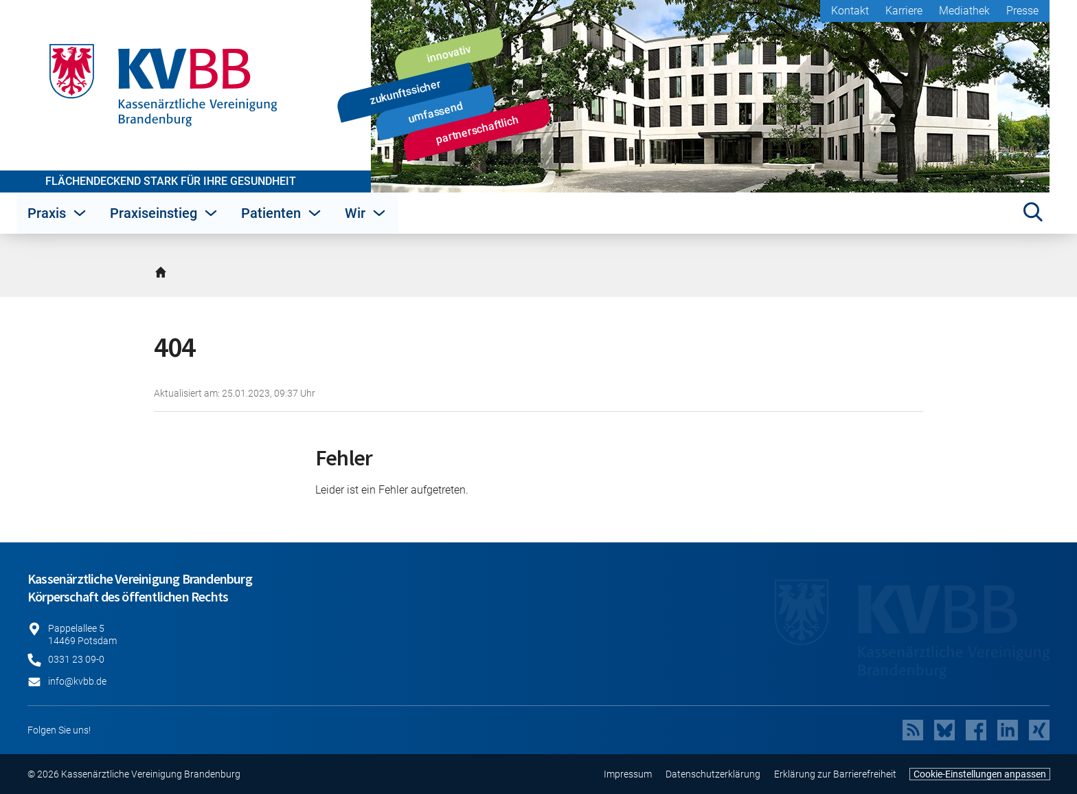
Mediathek (964, 10)
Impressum (628, 774)
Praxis (57, 213)
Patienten (282, 213)
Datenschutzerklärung (713, 774)
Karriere (903, 10)
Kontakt (850, 10)
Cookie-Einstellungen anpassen (980, 774)
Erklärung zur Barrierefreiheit (835, 774)
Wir (366, 213)
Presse (1022, 10)
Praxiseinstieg (164, 213)
